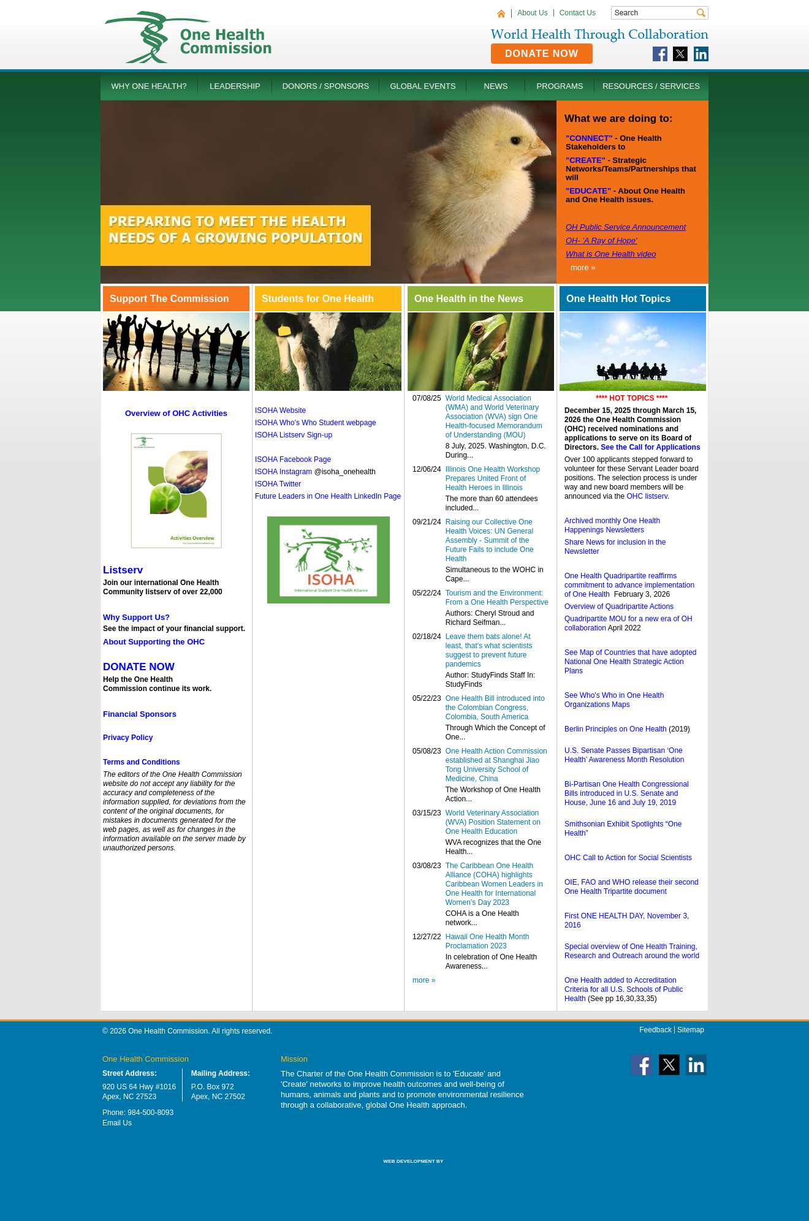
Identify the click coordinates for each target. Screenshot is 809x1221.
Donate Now (542, 53)
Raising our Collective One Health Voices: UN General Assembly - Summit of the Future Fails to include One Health (490, 540)
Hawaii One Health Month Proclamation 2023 (488, 941)
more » (583, 267)
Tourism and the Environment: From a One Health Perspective (497, 598)
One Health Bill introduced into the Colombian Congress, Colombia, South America (495, 707)
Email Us (117, 1123)
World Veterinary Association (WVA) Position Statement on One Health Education (493, 822)
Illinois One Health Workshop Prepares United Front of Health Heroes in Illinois (493, 478)
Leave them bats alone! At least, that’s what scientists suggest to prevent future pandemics (489, 650)
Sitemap (690, 1030)
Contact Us (578, 13)
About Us (532, 13)
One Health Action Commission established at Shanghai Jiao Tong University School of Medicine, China (496, 765)
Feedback (655, 1030)
